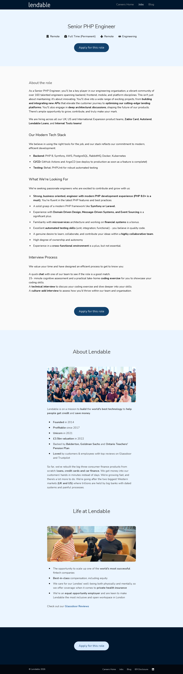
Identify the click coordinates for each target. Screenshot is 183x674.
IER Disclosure (141, 669)
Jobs (121, 669)
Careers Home (109, 669)
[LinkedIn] (153, 669)
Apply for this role (91, 48)
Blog (129, 669)
